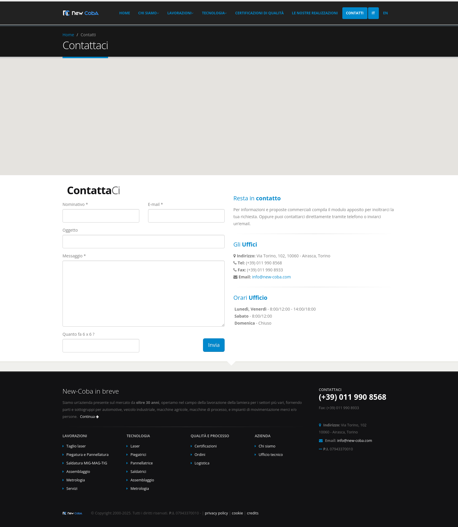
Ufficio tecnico (271, 454)
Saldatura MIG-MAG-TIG (86, 463)
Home (124, 13)
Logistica (202, 463)
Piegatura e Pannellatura (87, 454)
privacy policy (216, 513)
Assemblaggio (78, 471)
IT (373, 13)
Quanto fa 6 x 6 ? (78, 334)
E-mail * (155, 204)
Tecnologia (214, 13)
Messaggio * (74, 256)
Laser (135, 446)
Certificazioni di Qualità (259, 13)
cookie (237, 513)
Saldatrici (138, 471)
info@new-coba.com (271, 277)
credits (253, 513)
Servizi (71, 488)
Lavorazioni (180, 13)
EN (385, 13)
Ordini (200, 454)
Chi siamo (267, 446)
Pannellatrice (142, 463)
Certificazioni (206, 446)
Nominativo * (75, 204)
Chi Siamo (148, 13)
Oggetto (70, 230)
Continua (89, 416)
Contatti (355, 13)
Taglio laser (76, 446)
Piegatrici (138, 454)
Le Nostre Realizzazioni (315, 13)
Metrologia (75, 480)
